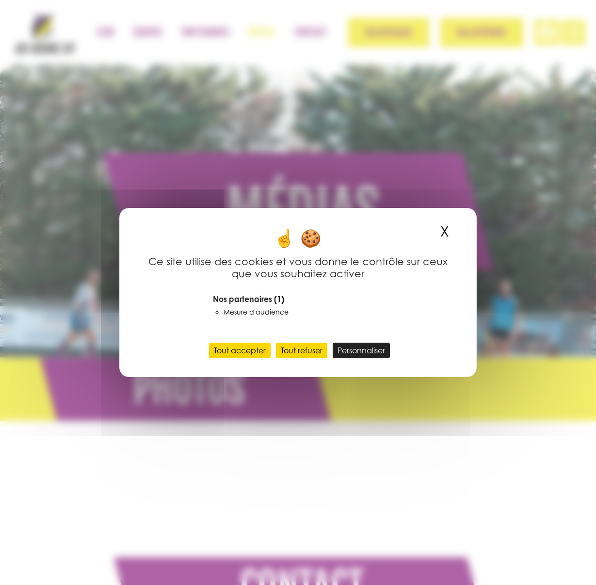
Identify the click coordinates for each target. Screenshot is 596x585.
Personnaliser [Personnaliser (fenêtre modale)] (361, 350)
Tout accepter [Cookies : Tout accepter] (240, 350)
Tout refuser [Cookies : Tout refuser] (301, 350)
